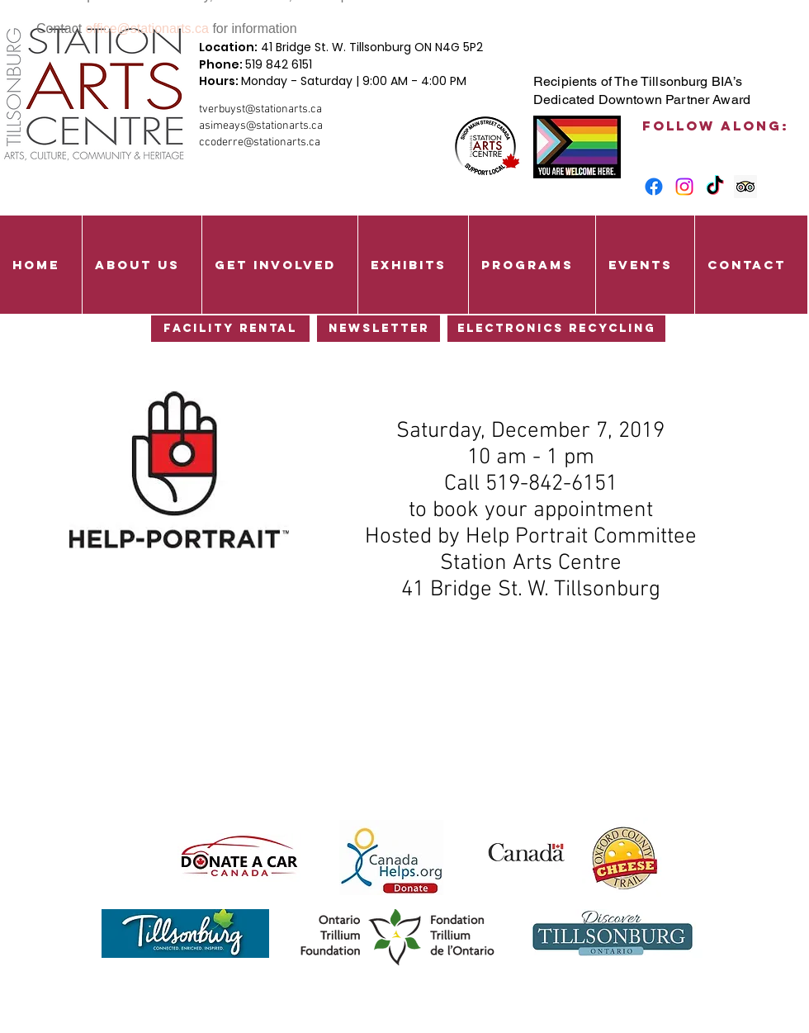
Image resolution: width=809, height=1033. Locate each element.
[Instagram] (684, 186)
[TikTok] (714, 186)
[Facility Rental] (230, 328)
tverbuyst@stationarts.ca (260, 109)
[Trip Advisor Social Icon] (745, 186)
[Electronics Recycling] (556, 328)
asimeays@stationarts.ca (261, 126)
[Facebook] (653, 186)
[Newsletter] (378, 328)
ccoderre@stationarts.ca (259, 142)
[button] (141, 265)
